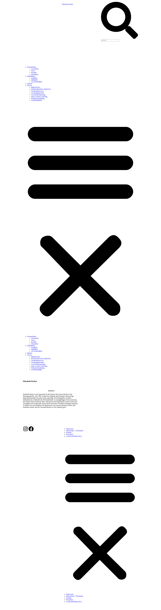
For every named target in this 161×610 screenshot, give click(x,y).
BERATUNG (35, 87)
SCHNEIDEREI (36, 100)
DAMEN (34, 78)
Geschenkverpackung (38, 95)
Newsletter (34, 74)
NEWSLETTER (67, 4)
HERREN (34, 80)
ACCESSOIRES (36, 82)
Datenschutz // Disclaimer (74, 431)
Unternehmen (31, 67)
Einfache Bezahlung (37, 98)
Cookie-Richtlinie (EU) (74, 436)
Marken (29, 84)
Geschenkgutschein (37, 93)
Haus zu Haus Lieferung (39, 97)
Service (29, 85)
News (33, 71)
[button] (80, 218)
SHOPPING (31, 76)
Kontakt (34, 72)
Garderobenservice (37, 91)
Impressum (69, 429)
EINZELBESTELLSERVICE (41, 89)
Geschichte (35, 69)
